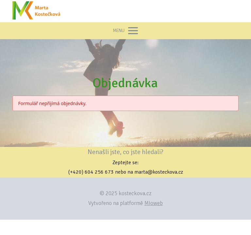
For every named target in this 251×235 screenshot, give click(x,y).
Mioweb (153, 203)
